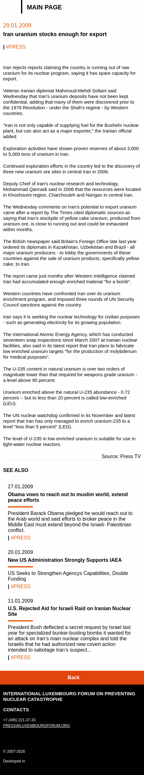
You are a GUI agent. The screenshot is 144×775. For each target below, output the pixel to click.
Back (73, 677)
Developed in (14, 761)
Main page (44, 7)
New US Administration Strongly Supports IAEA (65, 560)
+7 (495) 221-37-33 (19, 720)
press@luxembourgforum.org (36, 726)
